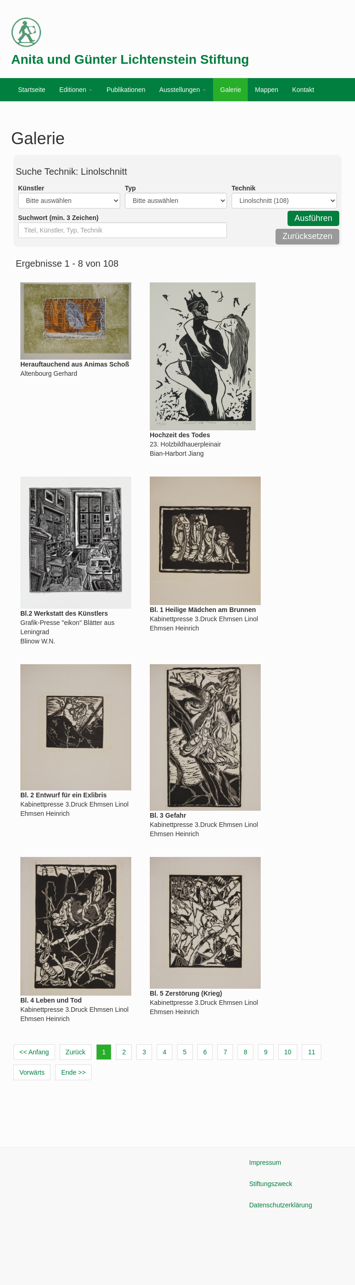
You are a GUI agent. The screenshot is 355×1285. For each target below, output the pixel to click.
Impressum (265, 1162)
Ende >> (73, 1072)
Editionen (75, 89)
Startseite (31, 89)
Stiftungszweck (270, 1183)
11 (311, 1052)
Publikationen (125, 89)
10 (288, 1052)
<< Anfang (34, 1052)
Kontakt (303, 89)
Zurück (76, 1052)
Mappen (266, 89)
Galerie (230, 89)
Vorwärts (31, 1072)
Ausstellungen (182, 89)
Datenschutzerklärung (280, 1205)
